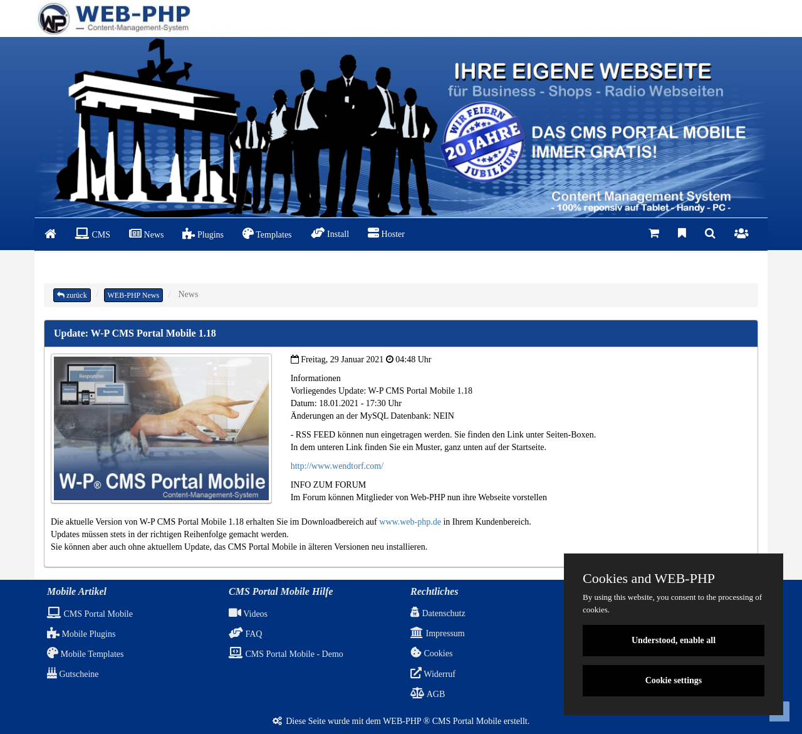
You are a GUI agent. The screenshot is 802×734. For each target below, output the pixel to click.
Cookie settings (673, 680)
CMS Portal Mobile (90, 614)
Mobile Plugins (81, 634)
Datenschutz (438, 613)
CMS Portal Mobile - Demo (286, 654)
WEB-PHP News (134, 295)
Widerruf (433, 674)
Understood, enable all (674, 640)
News (146, 233)
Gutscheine (72, 674)
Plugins (203, 233)
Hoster (386, 233)
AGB (427, 694)
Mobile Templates (85, 654)
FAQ (245, 634)
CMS (92, 233)
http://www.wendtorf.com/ (337, 466)
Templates (267, 233)
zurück (72, 295)
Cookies (431, 653)
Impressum (437, 633)
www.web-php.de (410, 522)
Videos (248, 614)
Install (330, 233)
